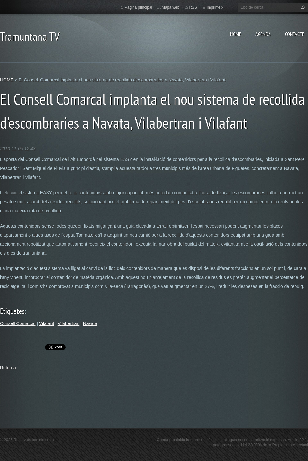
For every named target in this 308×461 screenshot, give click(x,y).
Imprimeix (215, 7)
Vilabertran (68, 323)
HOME (235, 34)
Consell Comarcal (17, 323)
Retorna (8, 367)
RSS (193, 7)
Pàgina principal (138, 7)
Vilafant (46, 323)
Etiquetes (12, 311)
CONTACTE (294, 34)
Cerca (302, 7)
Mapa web (170, 7)
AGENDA (263, 34)
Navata (90, 323)
